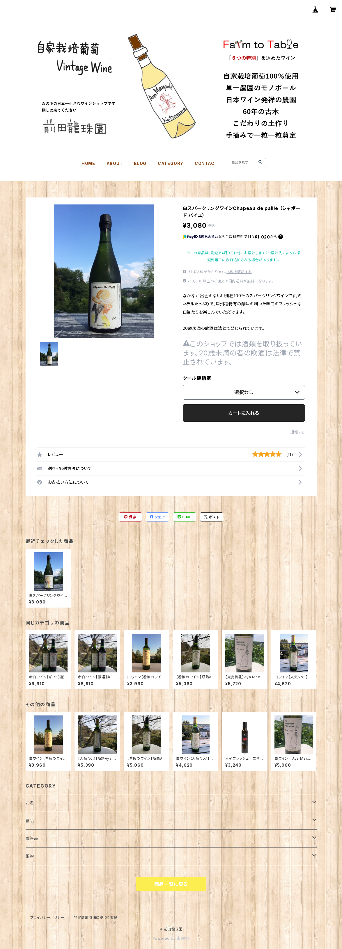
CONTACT (206, 163)
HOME (88, 163)
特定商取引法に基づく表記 (96, 917)
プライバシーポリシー (47, 917)
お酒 (30, 802)
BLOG (140, 163)
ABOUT (115, 163)
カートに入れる (243, 413)
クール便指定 (197, 378)
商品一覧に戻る (171, 884)
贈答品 (32, 838)
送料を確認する (239, 272)
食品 (30, 820)
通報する (297, 432)
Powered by (171, 938)
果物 (30, 856)
